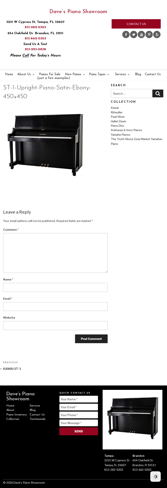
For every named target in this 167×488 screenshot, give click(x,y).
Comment (11, 229)
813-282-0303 (35, 27)
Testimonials (38, 419)
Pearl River (118, 116)
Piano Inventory (16, 414)
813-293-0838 (35, 49)
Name (8, 279)
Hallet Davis (118, 121)
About (10, 410)
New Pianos (75, 74)
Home (9, 74)
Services (122, 74)
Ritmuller (116, 112)
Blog (138, 74)
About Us (26, 74)
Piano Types (99, 74)
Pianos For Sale (50, 76)
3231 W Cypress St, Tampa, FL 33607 (35, 22)
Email (7, 298)
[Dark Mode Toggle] (155, 476)
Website (9, 317)
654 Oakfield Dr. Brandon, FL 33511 (35, 33)
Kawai (115, 107)
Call (25, 55)
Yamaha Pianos (120, 134)
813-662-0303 (35, 38)
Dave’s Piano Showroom (78, 11)
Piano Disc (117, 125)
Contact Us (136, 24)
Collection (12, 419)
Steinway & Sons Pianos (126, 130)
